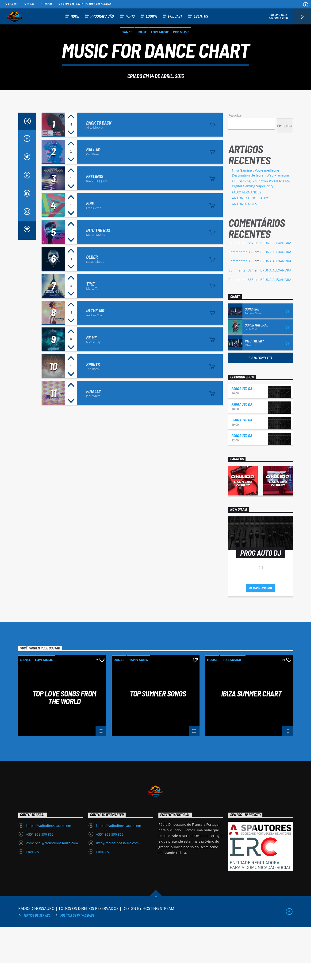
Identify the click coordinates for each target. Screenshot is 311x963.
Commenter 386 (240, 287)
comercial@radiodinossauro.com (52, 879)
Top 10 (46, 4)
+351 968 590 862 (40, 870)
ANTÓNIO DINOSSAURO (250, 234)
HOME (75, 16)
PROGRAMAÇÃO (102, 16)
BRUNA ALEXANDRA (275, 278)
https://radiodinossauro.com (48, 861)
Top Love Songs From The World (64, 732)
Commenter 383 (240, 315)
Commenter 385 (240, 297)
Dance (127, 50)
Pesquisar (235, 151)
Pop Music (181, 50)
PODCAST (175, 16)
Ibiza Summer (233, 695)
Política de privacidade (77, 951)
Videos (10, 4)
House (141, 50)
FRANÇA (32, 887)
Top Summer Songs (158, 729)
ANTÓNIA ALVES (244, 239)
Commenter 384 (240, 306)
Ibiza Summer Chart (251, 729)
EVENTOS (201, 16)
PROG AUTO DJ (241, 424)
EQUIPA (151, 16)
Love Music (160, 50)
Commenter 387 (240, 278)
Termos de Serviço (36, 951)
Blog (28, 4)
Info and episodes (260, 623)
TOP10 (129, 16)
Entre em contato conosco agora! (84, 4)
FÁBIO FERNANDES (246, 228)
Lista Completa (261, 393)
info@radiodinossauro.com (117, 879)
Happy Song (138, 695)
